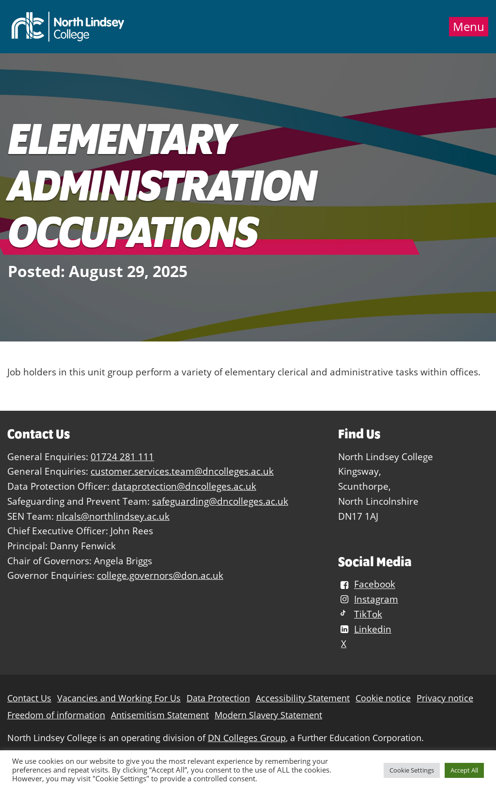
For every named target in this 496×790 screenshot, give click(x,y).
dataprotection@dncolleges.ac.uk (184, 486)
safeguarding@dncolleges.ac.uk (220, 501)
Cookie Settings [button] (411, 770)
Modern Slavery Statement (268, 715)
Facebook (366, 584)
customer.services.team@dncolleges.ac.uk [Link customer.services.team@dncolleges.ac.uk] (182, 471)
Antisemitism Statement (160, 715)
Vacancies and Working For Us (119, 698)
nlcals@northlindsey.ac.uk (113, 516)
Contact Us (29, 698)
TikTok (360, 614)
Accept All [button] (464, 770)
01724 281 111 (122, 456)
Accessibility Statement (303, 698)
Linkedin (364, 629)
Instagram (368, 599)
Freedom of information (56, 715)
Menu (468, 26)
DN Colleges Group (247, 738)
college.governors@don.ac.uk (160, 575)
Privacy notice (445, 698)
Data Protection (218, 698)
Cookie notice (383, 698)
